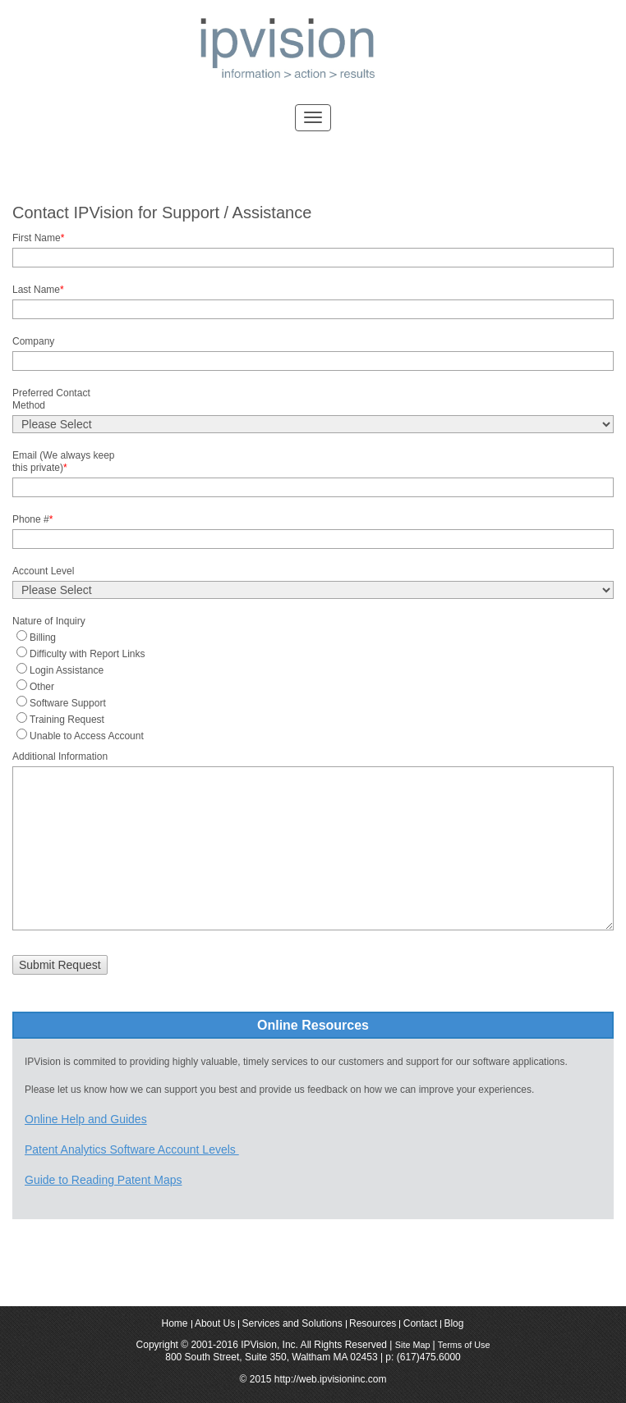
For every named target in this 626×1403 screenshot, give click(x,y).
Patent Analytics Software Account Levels (132, 1149)
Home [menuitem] (175, 1324)
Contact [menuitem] (420, 1324)
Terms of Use (464, 1345)
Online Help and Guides (86, 1119)
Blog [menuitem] (453, 1324)
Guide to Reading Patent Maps (103, 1179)
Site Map (414, 1345)
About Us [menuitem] (215, 1324)
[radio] (313, 636)
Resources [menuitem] (372, 1324)
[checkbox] (313, 685)
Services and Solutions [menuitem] (292, 1324)
